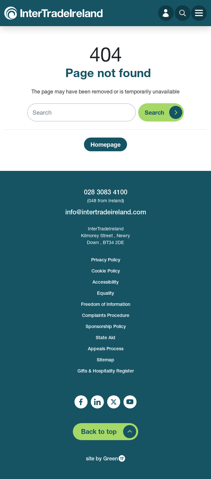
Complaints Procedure (105, 315)
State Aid (105, 337)
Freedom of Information (105, 304)
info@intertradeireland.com (105, 212)
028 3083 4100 (105, 192)
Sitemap (105, 359)
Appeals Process (105, 348)
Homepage (105, 144)
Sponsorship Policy (106, 326)
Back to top (99, 431)
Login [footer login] (105, 382)
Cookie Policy (105, 270)
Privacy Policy (105, 259)
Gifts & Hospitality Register (105, 370)
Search (154, 112)
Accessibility (105, 282)
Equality (105, 293)
